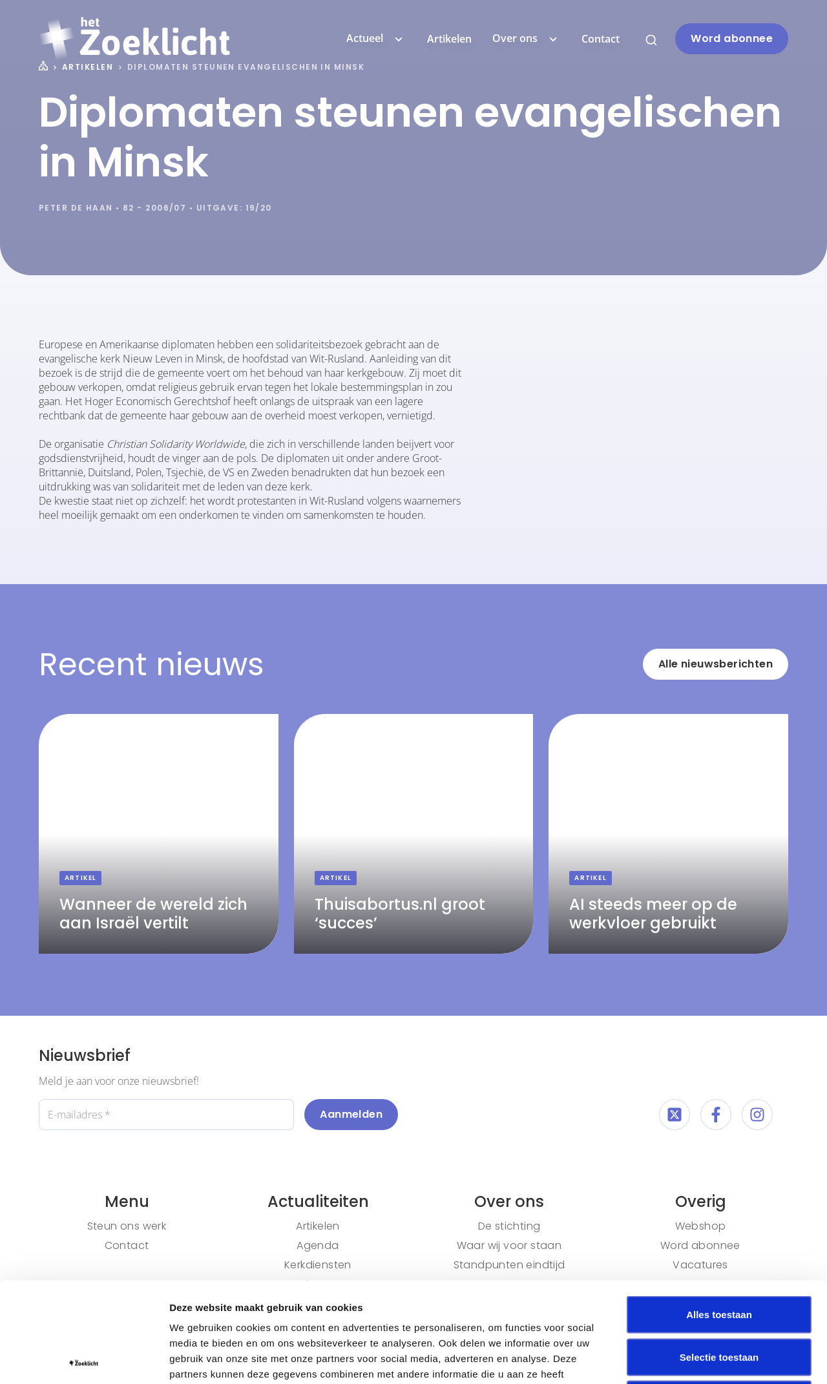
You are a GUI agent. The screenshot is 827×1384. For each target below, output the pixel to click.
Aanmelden (351, 1114)
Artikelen (449, 39)
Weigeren (718, 1299)
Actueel (376, 38)
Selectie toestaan (719, 1257)
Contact (600, 39)
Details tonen (698, 1358)
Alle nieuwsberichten (715, 663)
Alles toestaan (719, 1214)
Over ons (526, 38)
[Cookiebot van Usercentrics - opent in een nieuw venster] (83, 1358)
